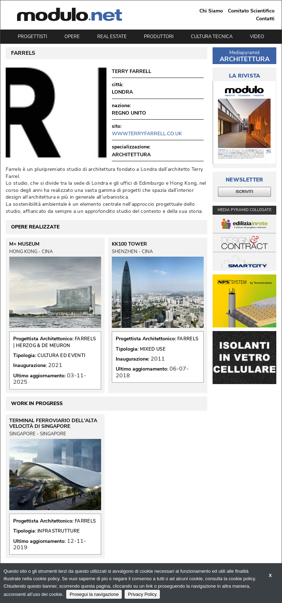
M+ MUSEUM (24, 244)
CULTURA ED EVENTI (61, 355)
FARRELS (85, 339)
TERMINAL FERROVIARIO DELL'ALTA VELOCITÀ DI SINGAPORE (53, 423)
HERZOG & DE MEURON (43, 345)
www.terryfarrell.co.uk (147, 133)
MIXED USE (153, 349)
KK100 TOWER (129, 244)
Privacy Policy (142, 594)
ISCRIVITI (244, 191)
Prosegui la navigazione (94, 594)
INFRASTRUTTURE (58, 531)
